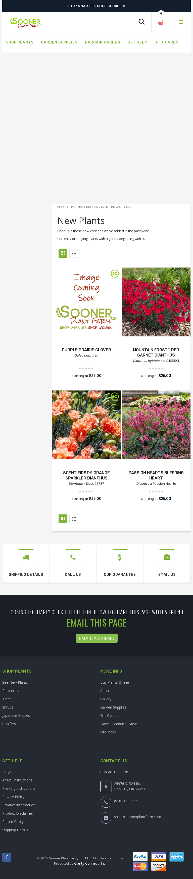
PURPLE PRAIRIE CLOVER (86, 349)
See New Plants (15, 682)
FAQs (6, 771)
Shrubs (7, 707)
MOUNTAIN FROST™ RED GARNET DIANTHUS (156, 352)
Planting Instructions (18, 788)
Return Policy (13, 821)
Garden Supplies (113, 707)
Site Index (108, 732)
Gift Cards (108, 715)
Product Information (18, 805)
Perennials (10, 690)
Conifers (9, 723)
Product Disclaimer (17, 813)
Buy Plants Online (114, 682)
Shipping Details (15, 829)
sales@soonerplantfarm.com (137, 816)
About (105, 690)
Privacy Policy (13, 796)
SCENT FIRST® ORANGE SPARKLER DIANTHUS (86, 475)
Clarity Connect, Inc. (90, 863)
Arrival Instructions (17, 780)
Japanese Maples (16, 715)
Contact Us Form (114, 771)
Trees (7, 698)
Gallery (105, 698)
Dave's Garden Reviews (119, 723)
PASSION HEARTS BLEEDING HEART (156, 475)
